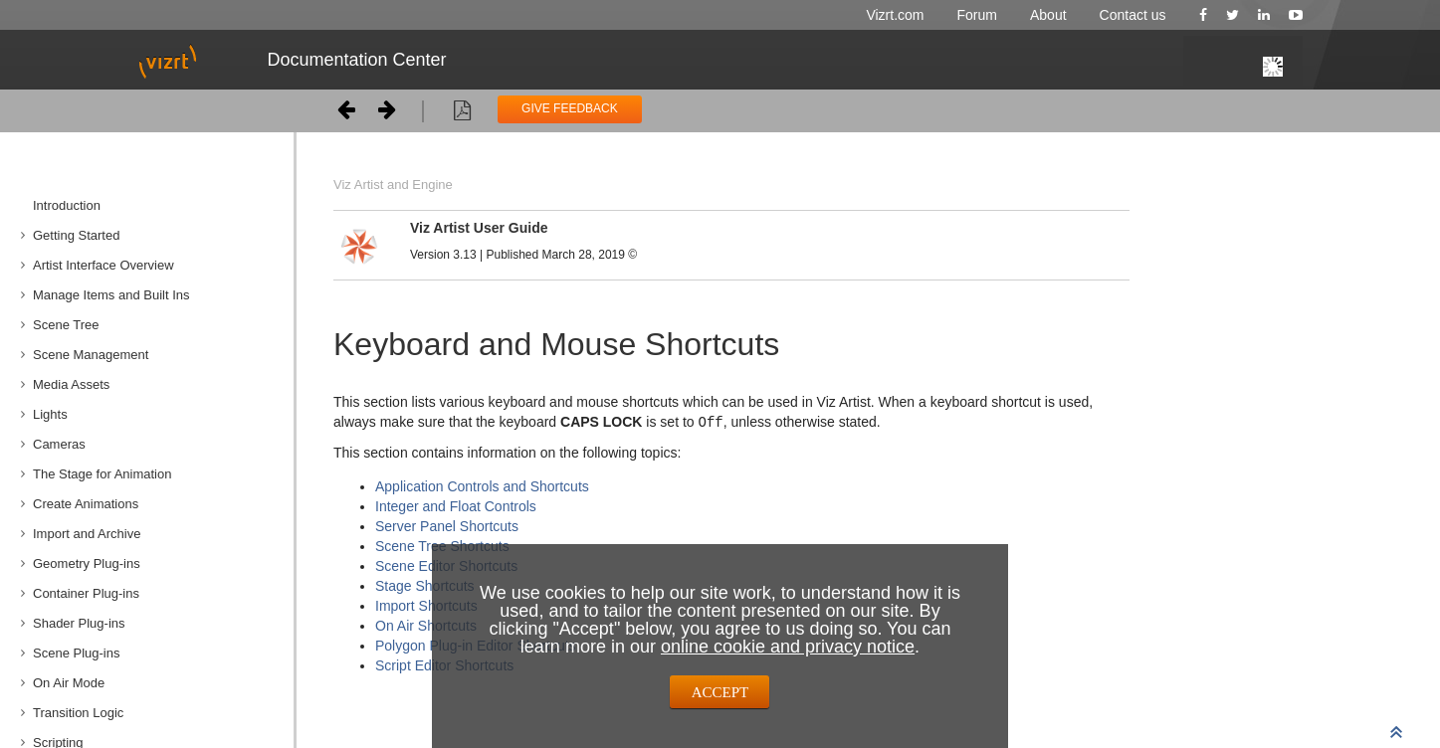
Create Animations (85, 503)
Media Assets (71, 384)
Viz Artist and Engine (393, 184)
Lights (50, 414)
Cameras (59, 444)
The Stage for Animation (102, 474)
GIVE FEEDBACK (569, 108)
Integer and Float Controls (455, 505)
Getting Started (76, 235)
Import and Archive (86, 533)
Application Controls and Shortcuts (482, 485)
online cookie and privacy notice (788, 646)
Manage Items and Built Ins (111, 294)
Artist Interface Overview (103, 265)
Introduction (67, 205)
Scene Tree (66, 324)
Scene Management (90, 354)
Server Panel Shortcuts (446, 525)
